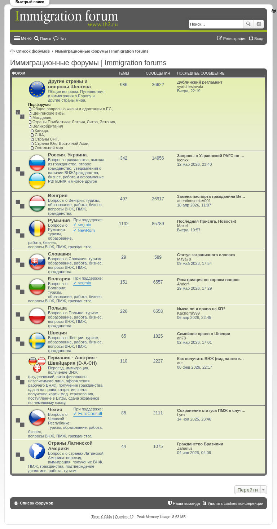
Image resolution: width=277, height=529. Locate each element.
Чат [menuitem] (63, 38)
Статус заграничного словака (206, 255)
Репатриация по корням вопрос (208, 279)
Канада (41, 130)
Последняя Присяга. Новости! (206, 221)
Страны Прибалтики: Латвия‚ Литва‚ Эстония (73, 122)
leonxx (183, 160)
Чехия (55, 409)
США (39, 135)
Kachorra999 (188, 313)
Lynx (181, 415)
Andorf (183, 284)
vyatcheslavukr (190, 86)
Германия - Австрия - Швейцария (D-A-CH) (72, 360)
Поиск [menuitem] (45, 38)
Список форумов (33, 51)
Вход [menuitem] (258, 38)
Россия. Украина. (68, 154)
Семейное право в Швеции (203, 334)
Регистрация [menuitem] (234, 38)
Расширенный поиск (259, 24)
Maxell (183, 225)
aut (180, 363)
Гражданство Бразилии (200, 444)
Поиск (248, 24)
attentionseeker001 (194, 201)
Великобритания (47, 126)
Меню (26, 38)
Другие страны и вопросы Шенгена (69, 84)
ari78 (181, 338)
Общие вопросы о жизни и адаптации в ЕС (71, 109)
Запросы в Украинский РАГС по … (211, 156)
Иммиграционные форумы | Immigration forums (102, 51)
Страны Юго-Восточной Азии (61, 143)
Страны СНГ (46, 139)
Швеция (57, 332)
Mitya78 (184, 259)
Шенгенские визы (48, 113)
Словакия (59, 254)
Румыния (59, 220)
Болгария (59, 278)
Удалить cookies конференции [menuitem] (235, 503)
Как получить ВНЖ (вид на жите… (210, 358)
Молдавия (41, 117)
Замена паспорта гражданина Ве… (211, 196)
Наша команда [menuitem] (186, 503)
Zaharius (185, 448)
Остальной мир (49, 148)
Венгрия (57, 195)
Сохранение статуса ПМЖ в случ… (211, 410)
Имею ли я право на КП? (201, 309)
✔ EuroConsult (87, 413)
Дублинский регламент (200, 82)
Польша (57, 308)
